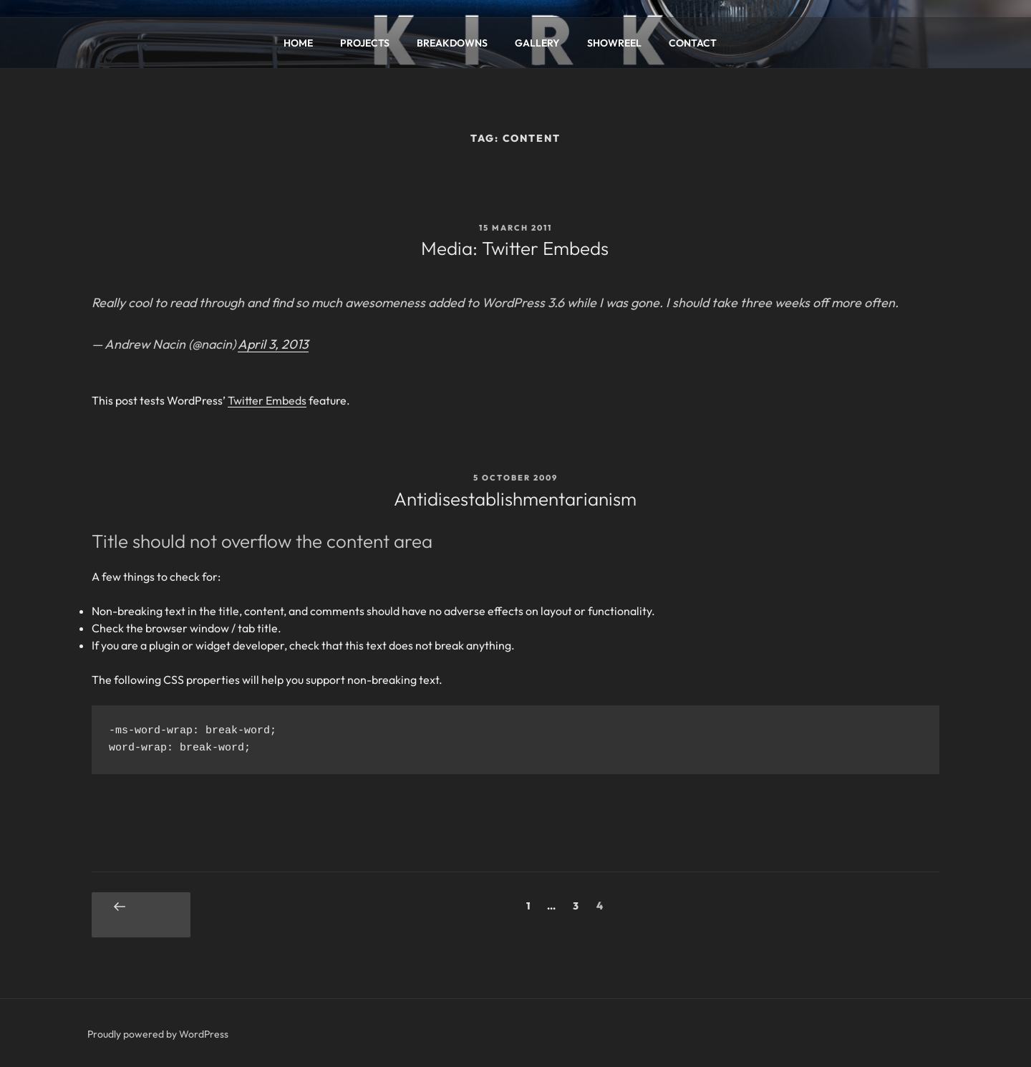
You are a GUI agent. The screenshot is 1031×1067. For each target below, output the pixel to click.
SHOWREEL (614, 43)
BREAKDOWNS (452, 43)
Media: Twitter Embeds (515, 248)
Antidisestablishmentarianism (515, 499)
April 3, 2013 (273, 344)
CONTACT (693, 43)
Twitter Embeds (267, 400)
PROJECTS (364, 43)
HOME (298, 43)
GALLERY (537, 43)
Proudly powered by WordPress (157, 1034)
